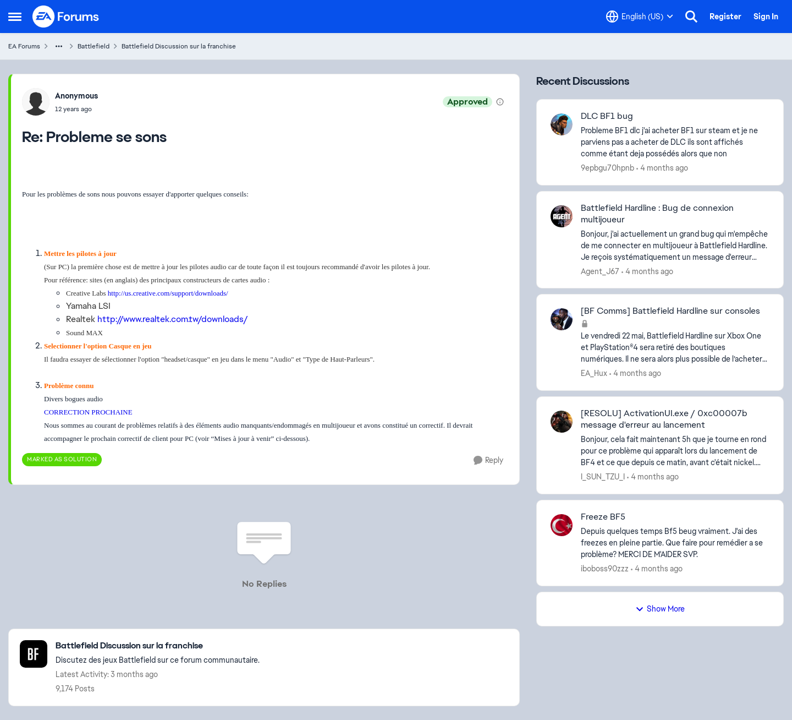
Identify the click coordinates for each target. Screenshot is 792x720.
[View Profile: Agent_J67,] (562, 216)
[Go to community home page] (66, 17)
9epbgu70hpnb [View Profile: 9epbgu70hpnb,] (607, 168)
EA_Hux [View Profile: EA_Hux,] (594, 373)
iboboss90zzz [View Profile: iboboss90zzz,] (605, 569)
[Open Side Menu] (15, 16)
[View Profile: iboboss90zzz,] (562, 525)
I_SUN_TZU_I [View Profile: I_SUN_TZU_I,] (603, 477)
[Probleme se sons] (76, 109)
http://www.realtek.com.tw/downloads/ (172, 319)
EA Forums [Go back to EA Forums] (24, 46)
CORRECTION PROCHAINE (88, 412)
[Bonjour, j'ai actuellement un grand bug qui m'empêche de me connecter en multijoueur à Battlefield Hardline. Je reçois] (675, 245)
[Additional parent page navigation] (58, 46)
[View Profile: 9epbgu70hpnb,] (562, 124)
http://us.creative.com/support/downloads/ (168, 293)
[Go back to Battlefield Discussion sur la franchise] (158, 646)
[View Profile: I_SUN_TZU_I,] (562, 422)
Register (725, 16)
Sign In (766, 16)
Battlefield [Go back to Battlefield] (93, 46)
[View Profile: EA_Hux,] (562, 319)
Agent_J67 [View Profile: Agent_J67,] (600, 271)
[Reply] (488, 460)
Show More (660, 609)
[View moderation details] (499, 101)
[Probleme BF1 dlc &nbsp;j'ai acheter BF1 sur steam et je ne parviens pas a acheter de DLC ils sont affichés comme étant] (675, 142)
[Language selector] (639, 17)
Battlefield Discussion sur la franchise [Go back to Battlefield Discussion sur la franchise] (179, 46)
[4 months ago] (662, 168)
